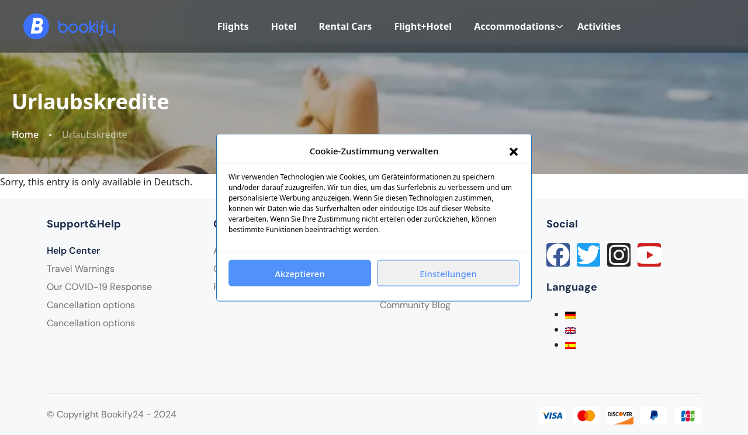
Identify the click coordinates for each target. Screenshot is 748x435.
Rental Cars (345, 26)
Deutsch (172, 181)
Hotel (284, 26)
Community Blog (415, 305)
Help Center (73, 250)
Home (25, 135)
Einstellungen (448, 273)
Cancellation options (91, 305)
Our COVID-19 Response (99, 287)
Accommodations (518, 26)
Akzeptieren (300, 273)
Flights (233, 26)
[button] (514, 151)
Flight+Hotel (423, 26)
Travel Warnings (81, 269)
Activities (599, 26)
